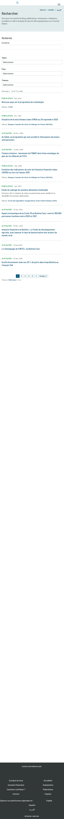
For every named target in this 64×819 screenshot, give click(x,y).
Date (19, 280)
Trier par (5, 280)
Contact (16, 794)
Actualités (48, 780)
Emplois (48, 794)
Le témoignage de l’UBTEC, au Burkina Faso (21, 248)
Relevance (12, 280)
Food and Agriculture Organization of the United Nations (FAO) (32, 201)
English (43, 10)
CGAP (10, 107)
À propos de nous (16, 780)
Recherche (5, 43)
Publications (48, 789)
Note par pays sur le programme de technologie (23, 102)
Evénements (48, 785)
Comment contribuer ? (16, 789)
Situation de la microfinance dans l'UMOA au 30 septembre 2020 (30, 119)
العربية (59, 10)
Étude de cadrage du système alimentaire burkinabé (25, 189)
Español (51, 10)
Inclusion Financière (16, 785)
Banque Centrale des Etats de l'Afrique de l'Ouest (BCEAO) (30, 124)
